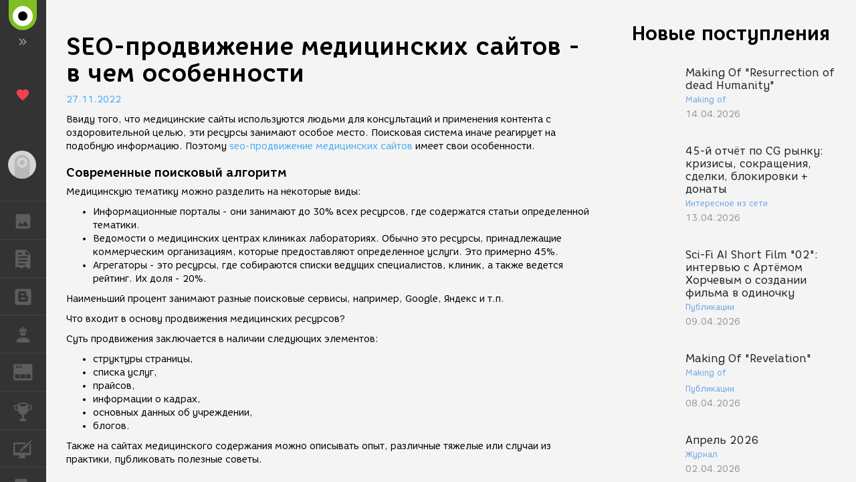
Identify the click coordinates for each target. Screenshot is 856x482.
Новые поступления (731, 33)
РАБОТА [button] (29, 334)
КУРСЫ (29, 447)
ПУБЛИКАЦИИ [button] (29, 258)
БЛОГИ (29, 295)
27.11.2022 (93, 99)
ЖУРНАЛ (29, 371)
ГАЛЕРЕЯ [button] (29, 220)
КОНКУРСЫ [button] (29, 410)
